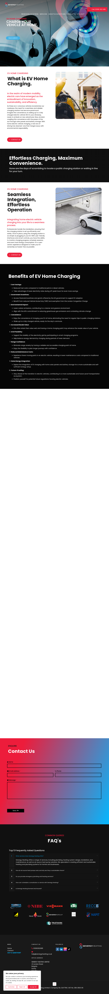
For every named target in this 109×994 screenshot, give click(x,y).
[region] (22, 981)
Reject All (22, 987)
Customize (11, 987)
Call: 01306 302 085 (97, 9)
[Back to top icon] (54, 984)
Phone (43, 771)
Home (9, 948)
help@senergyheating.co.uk (42, 954)
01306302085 (38, 948)
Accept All (33, 987)
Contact (10, 951)
